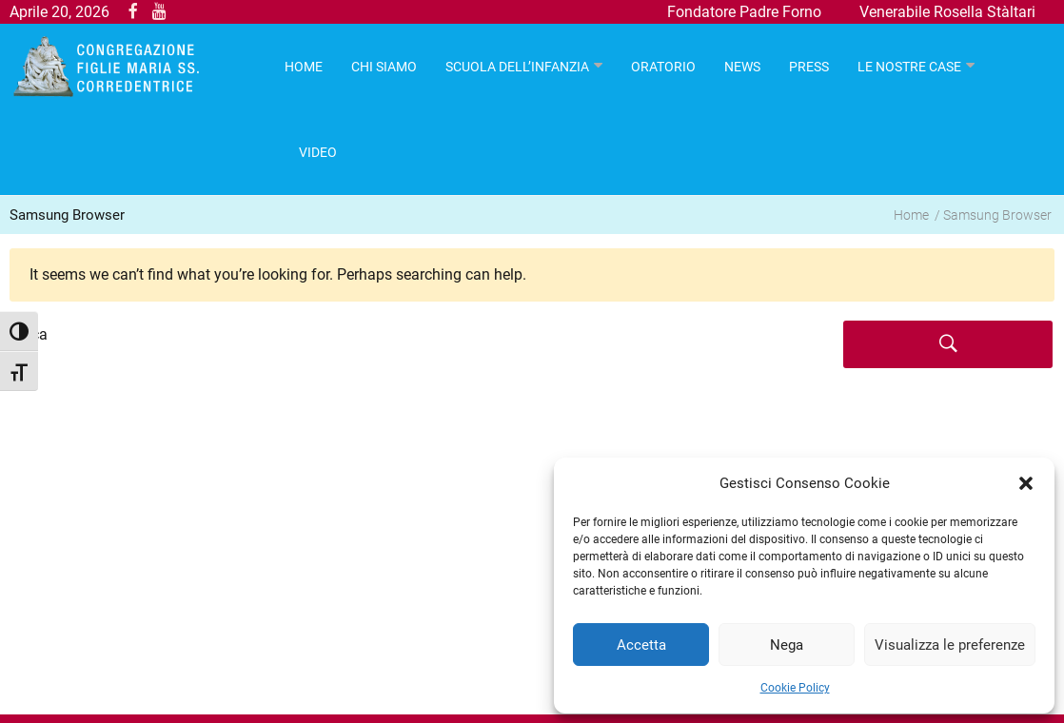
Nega (786, 645)
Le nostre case (909, 66)
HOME (304, 66)
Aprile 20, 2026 (59, 12)
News (742, 66)
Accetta (641, 645)
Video (318, 152)
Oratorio (663, 66)
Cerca (29, 334)
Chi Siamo (384, 66)
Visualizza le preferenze (950, 645)
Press (809, 66)
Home (911, 215)
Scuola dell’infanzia (517, 66)
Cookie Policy (795, 687)
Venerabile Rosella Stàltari (947, 12)
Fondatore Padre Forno (744, 12)
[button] (1025, 483)
